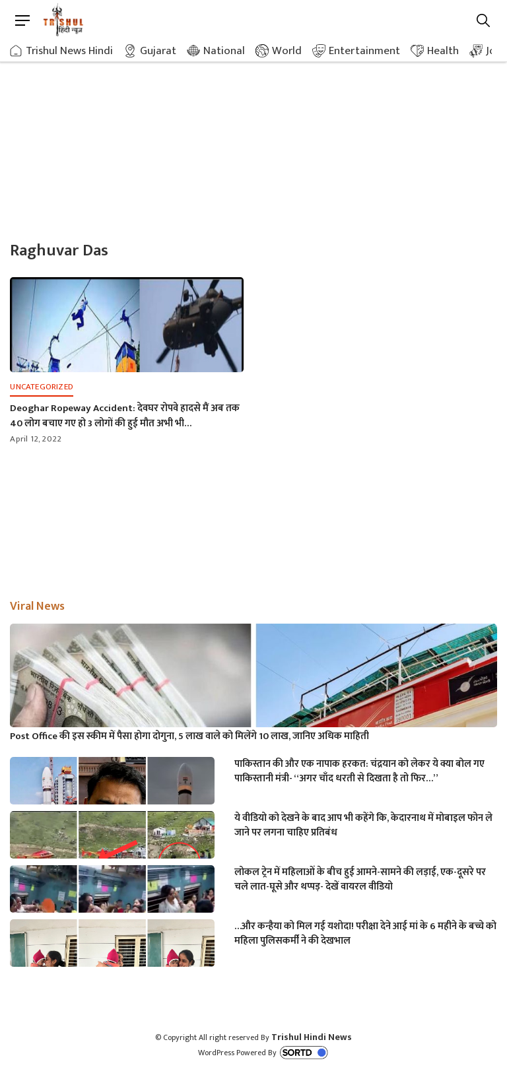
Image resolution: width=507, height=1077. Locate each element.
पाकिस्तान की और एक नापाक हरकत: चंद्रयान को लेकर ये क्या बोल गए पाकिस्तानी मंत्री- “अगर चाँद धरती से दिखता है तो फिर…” (359, 771)
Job (494, 51)
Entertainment (364, 51)
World (287, 51)
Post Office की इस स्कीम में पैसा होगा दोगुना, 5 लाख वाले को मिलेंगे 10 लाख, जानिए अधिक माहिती (189, 736)
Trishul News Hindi (69, 51)
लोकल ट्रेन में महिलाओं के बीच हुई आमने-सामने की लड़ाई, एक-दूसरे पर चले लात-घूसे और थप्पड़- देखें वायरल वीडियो (360, 879)
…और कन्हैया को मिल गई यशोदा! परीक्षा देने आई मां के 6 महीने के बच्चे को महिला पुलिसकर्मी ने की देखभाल (365, 933)
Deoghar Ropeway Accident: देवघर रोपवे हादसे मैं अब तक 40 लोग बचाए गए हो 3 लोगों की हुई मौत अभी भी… (125, 416)
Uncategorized (41, 386)
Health (443, 51)
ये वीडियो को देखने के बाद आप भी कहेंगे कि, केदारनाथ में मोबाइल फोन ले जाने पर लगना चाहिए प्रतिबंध (363, 825)
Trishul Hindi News (311, 1037)
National (224, 51)
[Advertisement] (253, 138)
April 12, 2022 (35, 439)
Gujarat (158, 51)
